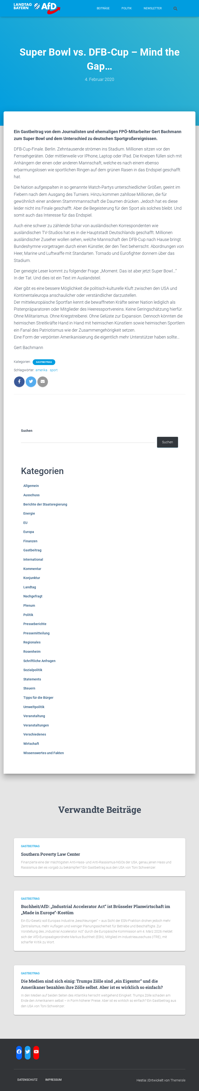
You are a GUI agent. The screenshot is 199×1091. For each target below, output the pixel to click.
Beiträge (103, 8)
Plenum (29, 605)
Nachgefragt (32, 596)
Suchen (26, 431)
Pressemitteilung (36, 633)
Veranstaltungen (36, 725)
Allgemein (31, 486)
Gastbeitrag (44, 362)
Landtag (29, 587)
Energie (29, 513)
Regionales (32, 642)
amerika (41, 370)
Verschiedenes (34, 734)
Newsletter (153, 8)
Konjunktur (31, 578)
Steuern (29, 688)
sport (54, 370)
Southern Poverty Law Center (50, 854)
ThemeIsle (177, 1080)
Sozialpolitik (32, 670)
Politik (127, 8)
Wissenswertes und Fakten (43, 753)
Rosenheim (32, 651)
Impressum (53, 1079)
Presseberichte (34, 624)
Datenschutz (27, 1079)
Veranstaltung (34, 716)
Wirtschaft (31, 744)
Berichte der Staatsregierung (45, 504)
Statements (32, 679)
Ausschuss (31, 495)
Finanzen (30, 541)
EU (25, 523)
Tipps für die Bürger (38, 697)
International (33, 559)
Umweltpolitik (33, 707)
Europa (28, 532)
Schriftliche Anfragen (39, 661)
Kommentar (32, 569)
